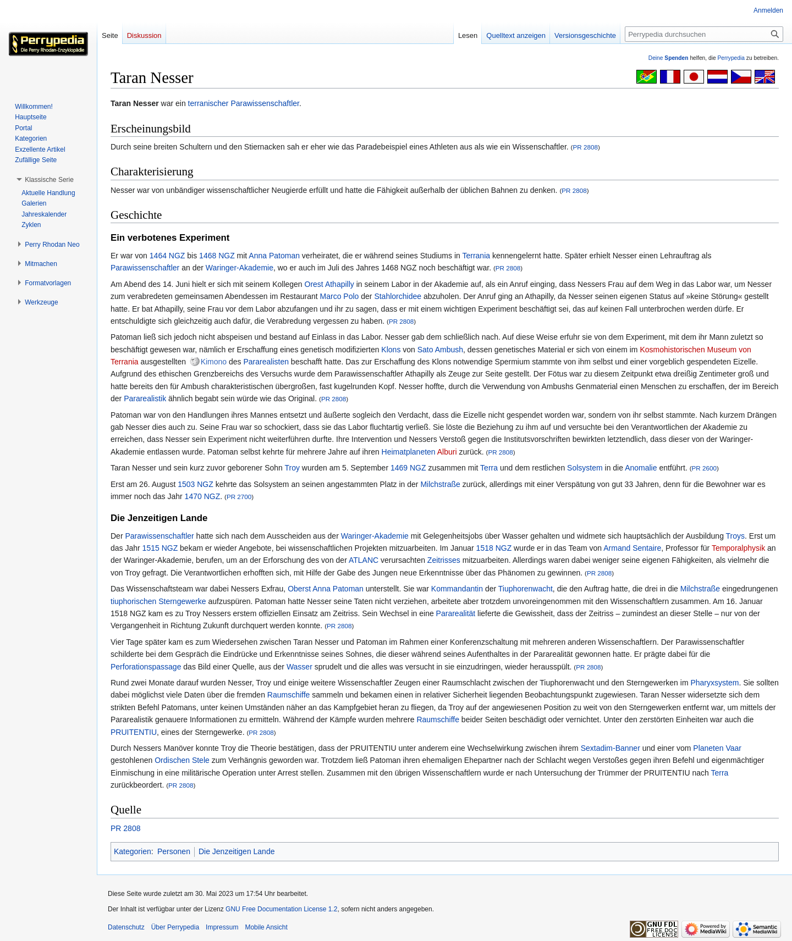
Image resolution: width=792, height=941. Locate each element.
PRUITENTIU (134, 732)
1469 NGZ (408, 467)
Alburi (447, 451)
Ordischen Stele (182, 760)
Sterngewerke (182, 601)
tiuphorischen (133, 601)
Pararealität (456, 613)
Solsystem (585, 467)
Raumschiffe (288, 694)
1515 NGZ (160, 548)
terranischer (208, 103)
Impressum (222, 927)
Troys (735, 536)
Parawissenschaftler (264, 103)
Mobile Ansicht (266, 927)
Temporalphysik (738, 548)
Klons (390, 349)
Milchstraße (440, 484)
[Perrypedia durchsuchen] (704, 34)
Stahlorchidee (397, 296)
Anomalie (641, 467)
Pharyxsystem (714, 682)
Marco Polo (339, 296)
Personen (173, 851)
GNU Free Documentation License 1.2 (281, 909)
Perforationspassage (146, 666)
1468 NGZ (217, 255)
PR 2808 (585, 147)
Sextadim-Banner (610, 748)
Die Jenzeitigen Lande (237, 851)
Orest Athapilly (329, 284)
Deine (668, 58)
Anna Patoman (274, 255)
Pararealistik (145, 398)
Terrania (476, 255)
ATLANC (363, 560)
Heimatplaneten (409, 451)
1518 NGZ (494, 548)
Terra (489, 467)
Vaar (733, 748)
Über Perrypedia (175, 927)
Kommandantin (457, 588)
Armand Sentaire (632, 548)
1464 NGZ (167, 255)
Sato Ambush (440, 349)
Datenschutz (126, 927)
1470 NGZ (203, 496)
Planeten (708, 748)
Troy (291, 467)
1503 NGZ (195, 484)
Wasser (299, 666)
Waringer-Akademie (239, 267)
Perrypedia (731, 58)
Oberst (299, 588)
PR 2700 (239, 496)
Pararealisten (266, 361)
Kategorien (132, 851)
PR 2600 (704, 468)
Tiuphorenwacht (525, 588)
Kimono (214, 361)
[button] (49, 180)
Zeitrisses (443, 560)
